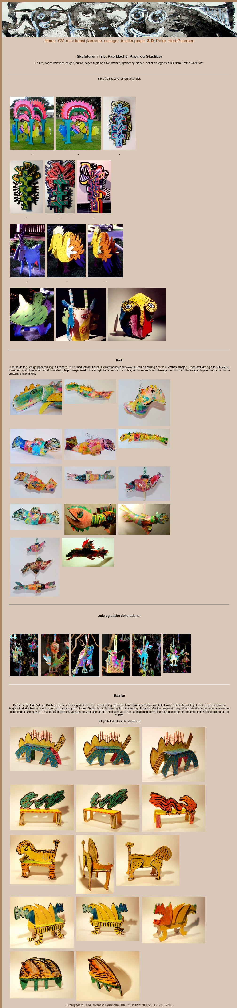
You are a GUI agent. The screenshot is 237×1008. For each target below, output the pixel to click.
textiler (127, 40)
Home (50, 40)
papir (140, 40)
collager (111, 40)
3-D (150, 40)
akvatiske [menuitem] (131, 367)
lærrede (94, 40)
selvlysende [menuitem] (223, 367)
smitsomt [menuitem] (14, 373)
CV (61, 40)
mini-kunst (75, 40)
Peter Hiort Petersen (175, 40)
